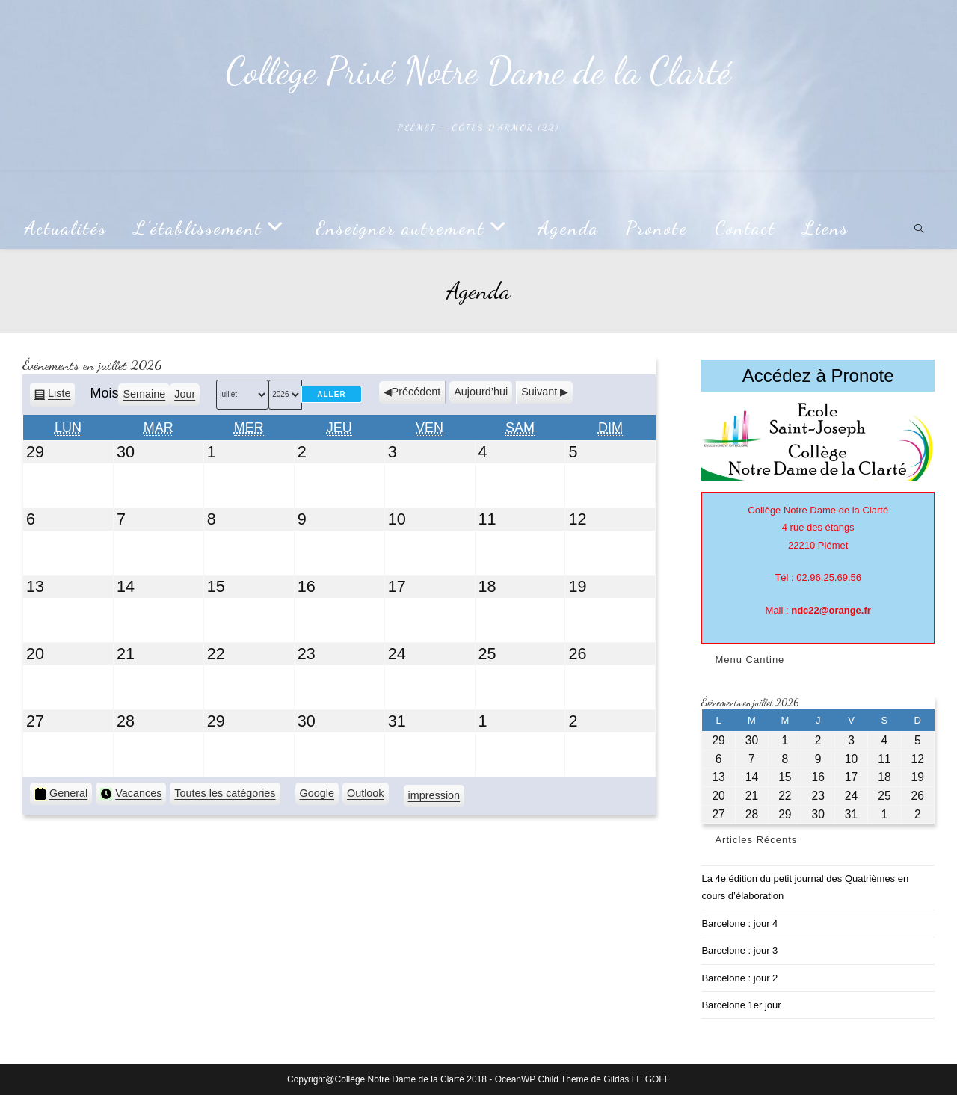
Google (317, 795)
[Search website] (918, 230)
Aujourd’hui (481, 392)
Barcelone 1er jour (741, 1005)
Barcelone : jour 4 (739, 923)
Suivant (539, 392)
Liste (59, 396)
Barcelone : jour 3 (739, 950)
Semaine (144, 394)
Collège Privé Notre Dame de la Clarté (478, 71)
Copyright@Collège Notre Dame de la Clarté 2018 (387, 1079)
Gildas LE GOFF (636, 1079)
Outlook (365, 795)
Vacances (130, 793)
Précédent (416, 392)
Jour (184, 394)
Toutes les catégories (224, 793)
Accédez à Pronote (818, 375)
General (60, 794)
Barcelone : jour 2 (739, 978)
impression (434, 797)
